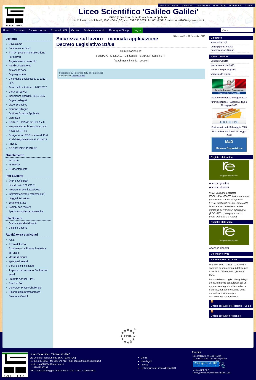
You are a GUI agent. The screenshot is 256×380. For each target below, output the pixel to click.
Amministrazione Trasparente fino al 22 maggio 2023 (229, 104)
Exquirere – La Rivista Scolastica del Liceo (27, 250)
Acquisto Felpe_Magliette (223, 69)
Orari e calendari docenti (23, 223)
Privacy (13, 143)
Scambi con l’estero (20, 207)
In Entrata (14, 164)
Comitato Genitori (219, 61)
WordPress (213, 373)
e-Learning (187, 5)
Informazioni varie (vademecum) (27, 194)
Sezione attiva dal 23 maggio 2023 (229, 88)
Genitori (75, 30)
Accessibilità (203, 5)
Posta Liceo (219, 5)
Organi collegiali (18, 100)
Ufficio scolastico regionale (226, 315)
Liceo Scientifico (18, 104)
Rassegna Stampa (119, 30)
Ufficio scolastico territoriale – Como (231, 305)
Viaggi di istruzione (19, 198)
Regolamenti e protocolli (22, 61)
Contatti (249, 5)
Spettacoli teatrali (18, 261)
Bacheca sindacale (94, 30)
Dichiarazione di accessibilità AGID (158, 368)
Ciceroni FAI (16, 283)
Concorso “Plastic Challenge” (25, 287)
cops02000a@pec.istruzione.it (52, 370)
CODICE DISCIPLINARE (23, 148)
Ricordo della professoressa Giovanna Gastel (24, 294)
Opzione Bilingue (18, 109)
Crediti (144, 357)
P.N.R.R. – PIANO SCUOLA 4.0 (27, 122)
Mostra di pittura (18, 257)
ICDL (12, 239)
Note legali (146, 361)
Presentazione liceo (20, 48)
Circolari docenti (38, 30)
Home (6, 30)
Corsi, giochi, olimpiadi (21, 265)
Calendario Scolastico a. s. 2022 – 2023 (28, 80)
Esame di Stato (17, 202)
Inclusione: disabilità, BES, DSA (27, 96)
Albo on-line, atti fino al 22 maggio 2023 (229, 133)
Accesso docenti (219, 187)
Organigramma (17, 74)
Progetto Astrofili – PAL (22, 278)
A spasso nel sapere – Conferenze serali (28, 272)
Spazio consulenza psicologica (26, 211)
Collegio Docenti (18, 227)
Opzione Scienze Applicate (24, 113)
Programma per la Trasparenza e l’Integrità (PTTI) (27, 128)
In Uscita (14, 160)
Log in (137, 30)
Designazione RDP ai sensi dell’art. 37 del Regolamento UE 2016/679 (29, 137)
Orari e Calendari (18, 180)
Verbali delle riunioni (220, 74)
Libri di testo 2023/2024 (22, 185)
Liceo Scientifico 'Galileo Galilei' (138, 11)
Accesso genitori (219, 183)
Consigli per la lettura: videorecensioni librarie (222, 48)
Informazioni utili (218, 42)
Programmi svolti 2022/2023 (25, 189)
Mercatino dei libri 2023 (222, 65)
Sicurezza (14, 117)
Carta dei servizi (18, 91)
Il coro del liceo (17, 244)
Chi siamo (19, 30)
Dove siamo (235, 5)
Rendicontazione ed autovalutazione (20, 67)
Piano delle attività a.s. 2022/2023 (28, 87)
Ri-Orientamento (18, 169)
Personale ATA (59, 30)
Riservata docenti (169, 5)
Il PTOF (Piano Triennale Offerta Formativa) (27, 54)
